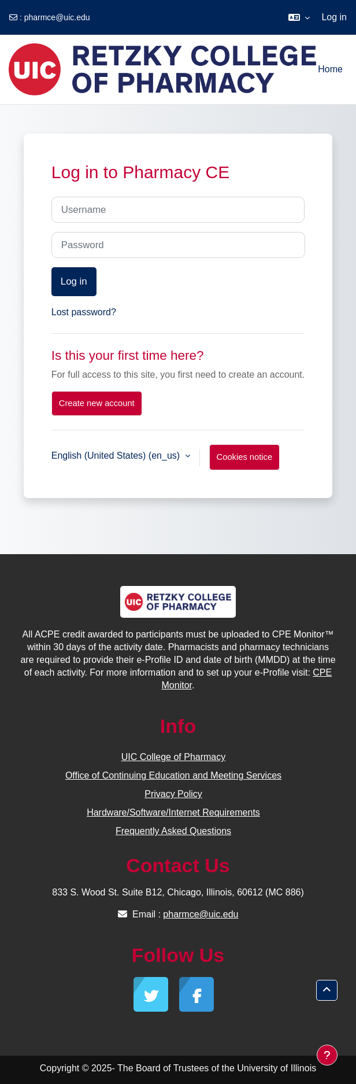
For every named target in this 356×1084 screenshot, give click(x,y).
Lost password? (83, 312)
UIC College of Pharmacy (173, 757)
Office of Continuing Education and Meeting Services (173, 775)
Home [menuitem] (330, 69)
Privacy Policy (173, 794)
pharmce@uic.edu (57, 17)
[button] (299, 17)
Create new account (97, 403)
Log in (334, 17)
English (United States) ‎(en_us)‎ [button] (117, 455)
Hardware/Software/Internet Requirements (173, 812)
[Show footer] (327, 1055)
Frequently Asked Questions (173, 831)
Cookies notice (245, 457)
